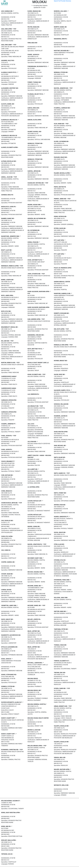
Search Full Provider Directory (62, 1)
